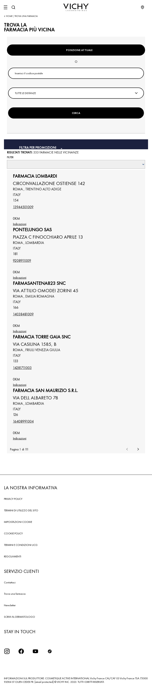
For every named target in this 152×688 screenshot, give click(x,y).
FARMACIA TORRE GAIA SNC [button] (41, 336)
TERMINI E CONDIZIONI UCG (21, 545)
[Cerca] (13, 7)
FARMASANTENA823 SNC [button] (39, 283)
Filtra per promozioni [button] (38, 147)
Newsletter (10, 605)
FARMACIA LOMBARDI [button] (35, 176)
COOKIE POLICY (13, 533)
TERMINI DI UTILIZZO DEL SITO (21, 510)
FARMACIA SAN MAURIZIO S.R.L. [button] (45, 390)
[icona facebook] (21, 651)
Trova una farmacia (15, 593)
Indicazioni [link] (19, 224)
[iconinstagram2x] (7, 651)
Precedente (127, 449)
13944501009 (23, 207)
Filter (10, 157)
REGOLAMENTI (12, 556)
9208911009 (22, 260)
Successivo (138, 449)
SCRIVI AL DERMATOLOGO (19, 617)
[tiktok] (50, 651)
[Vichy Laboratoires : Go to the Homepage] (76, 7)
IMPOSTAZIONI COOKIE (18, 522)
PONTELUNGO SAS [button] (32, 229)
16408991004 (23, 421)
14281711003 (22, 367)
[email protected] (44, 682)
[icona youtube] (35, 651)
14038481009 (23, 314)
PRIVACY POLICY (13, 499)
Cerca (76, 113)
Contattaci (10, 582)
